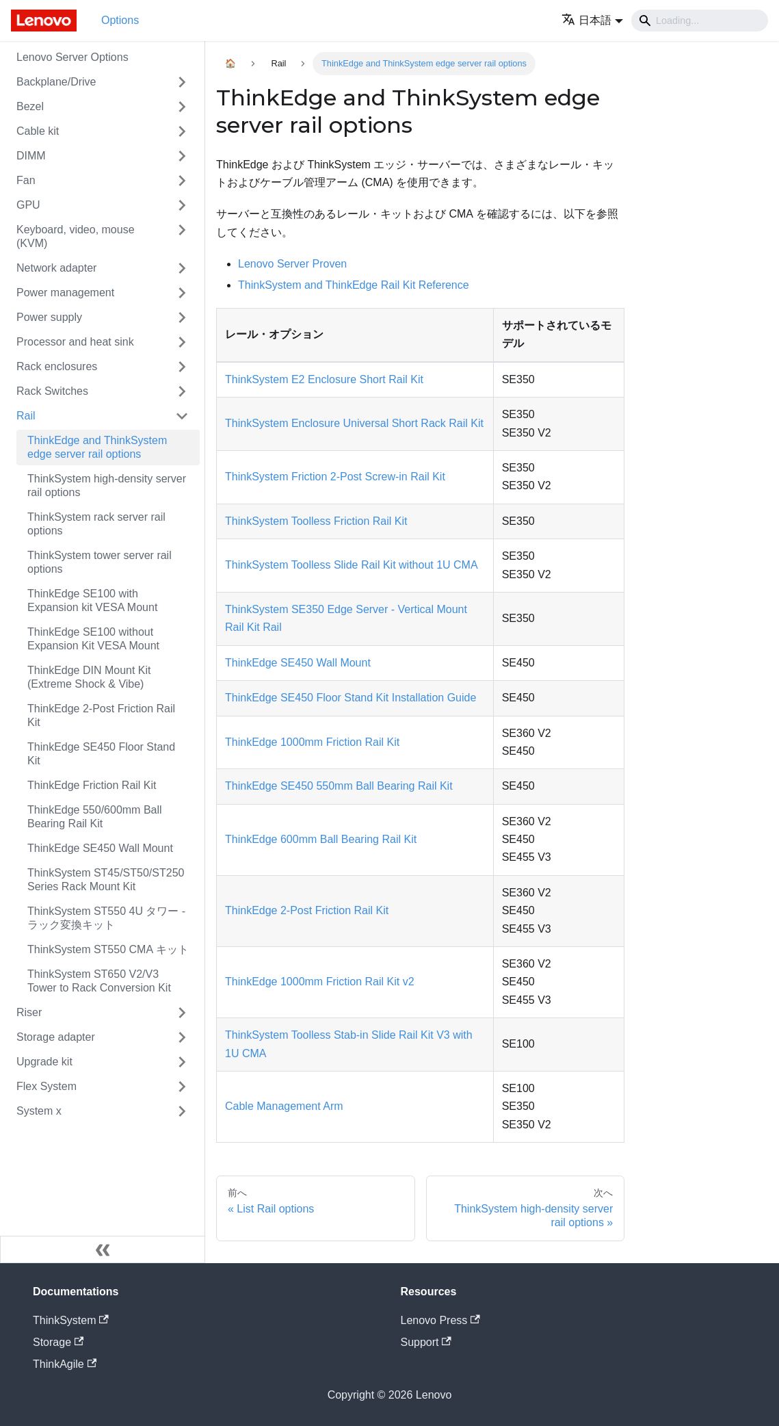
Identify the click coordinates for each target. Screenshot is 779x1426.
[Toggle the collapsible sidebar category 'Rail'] (182, 416)
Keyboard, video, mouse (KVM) (75, 236)
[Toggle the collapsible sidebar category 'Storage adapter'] (182, 1037)
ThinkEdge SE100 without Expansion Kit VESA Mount (93, 638)
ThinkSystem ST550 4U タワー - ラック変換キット (106, 918)
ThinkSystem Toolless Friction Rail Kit (316, 521)
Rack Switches (52, 391)
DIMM (31, 155)
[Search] (699, 20)
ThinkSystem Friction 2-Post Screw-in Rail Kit (335, 476)
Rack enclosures (56, 366)
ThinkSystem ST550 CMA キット (108, 949)
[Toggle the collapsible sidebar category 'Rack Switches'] (182, 391)
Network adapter (56, 268)
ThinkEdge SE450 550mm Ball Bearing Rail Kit (339, 786)
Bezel (30, 106)
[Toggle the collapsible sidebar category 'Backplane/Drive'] (182, 82)
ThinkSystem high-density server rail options (106, 485)
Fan (26, 180)
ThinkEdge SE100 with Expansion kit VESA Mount (92, 600)
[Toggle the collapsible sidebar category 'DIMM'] (182, 156)
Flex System (46, 1086)
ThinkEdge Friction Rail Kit (92, 785)
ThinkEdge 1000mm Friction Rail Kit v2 (319, 981)
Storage (58, 1342)
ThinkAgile (64, 1364)
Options (120, 20)
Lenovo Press (440, 1320)
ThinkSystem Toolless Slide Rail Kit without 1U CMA (351, 565)
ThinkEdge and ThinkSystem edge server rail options (97, 447)
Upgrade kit (44, 1061)
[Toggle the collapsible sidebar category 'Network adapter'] (182, 268)
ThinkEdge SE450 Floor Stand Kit (101, 753)
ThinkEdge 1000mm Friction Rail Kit (312, 742)
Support (426, 1342)
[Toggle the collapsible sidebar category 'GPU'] (182, 205)
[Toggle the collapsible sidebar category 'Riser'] (182, 1013)
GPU (28, 205)
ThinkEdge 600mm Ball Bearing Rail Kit (321, 839)
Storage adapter (55, 1037)
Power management (65, 292)
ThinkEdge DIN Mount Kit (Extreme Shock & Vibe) (89, 677)
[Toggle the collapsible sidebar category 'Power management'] (182, 293)
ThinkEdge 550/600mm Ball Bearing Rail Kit (94, 816)
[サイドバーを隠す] (102, 1249)
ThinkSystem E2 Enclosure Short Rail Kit (324, 379)
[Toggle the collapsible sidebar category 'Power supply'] (182, 317)
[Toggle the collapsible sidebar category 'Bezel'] (182, 107)
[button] (592, 20)
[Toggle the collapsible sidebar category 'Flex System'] (182, 1087)
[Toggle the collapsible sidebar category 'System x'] (182, 1111)
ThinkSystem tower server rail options (99, 562)
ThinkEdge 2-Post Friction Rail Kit (101, 715)
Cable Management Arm (284, 1106)
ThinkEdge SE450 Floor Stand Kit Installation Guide (350, 697)
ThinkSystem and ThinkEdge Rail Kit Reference (353, 285)
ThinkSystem (71, 1320)
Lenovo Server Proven (292, 264)
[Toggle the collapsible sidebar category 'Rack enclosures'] (182, 367)
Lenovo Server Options (72, 57)
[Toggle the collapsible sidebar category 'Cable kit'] (182, 131)
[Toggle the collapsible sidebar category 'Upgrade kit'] (182, 1062)
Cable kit (37, 131)
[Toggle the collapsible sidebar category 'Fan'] (182, 181)
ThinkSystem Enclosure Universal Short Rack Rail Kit (354, 423)
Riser (29, 1012)
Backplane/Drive (56, 82)
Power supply (49, 317)
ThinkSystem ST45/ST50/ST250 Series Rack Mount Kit (105, 879)
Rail (26, 416)
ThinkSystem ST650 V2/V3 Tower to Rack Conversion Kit (99, 981)
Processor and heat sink (75, 342)
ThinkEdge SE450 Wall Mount (100, 848)
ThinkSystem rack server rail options (96, 523)
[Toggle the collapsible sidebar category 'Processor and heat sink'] (182, 342)
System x (39, 1111)
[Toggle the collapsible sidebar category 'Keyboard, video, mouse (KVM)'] (182, 237)
